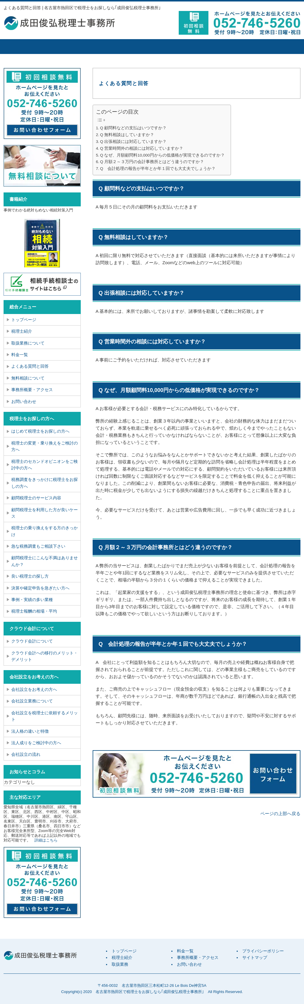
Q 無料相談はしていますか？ (127, 135)
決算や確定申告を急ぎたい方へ (40, 588)
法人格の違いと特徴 (30, 731)
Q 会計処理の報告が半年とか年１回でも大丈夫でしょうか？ (158, 168)
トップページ (26, 46)
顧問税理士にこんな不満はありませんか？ (44, 561)
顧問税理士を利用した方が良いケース (44, 513)
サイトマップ (254, 957)
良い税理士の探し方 (30, 576)
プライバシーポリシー (263, 951)
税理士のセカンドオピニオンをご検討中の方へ (44, 464)
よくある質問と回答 (30, 366)
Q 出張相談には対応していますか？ (133, 141)
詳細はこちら (46, 840)
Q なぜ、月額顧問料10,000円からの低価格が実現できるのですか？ (162, 155)
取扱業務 (124, 46)
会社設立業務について (32, 701)
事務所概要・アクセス (225, 46)
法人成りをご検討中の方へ (36, 742)
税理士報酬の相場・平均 (34, 611)
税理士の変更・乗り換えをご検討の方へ (44, 446)
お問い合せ (275, 46)
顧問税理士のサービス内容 (36, 497)
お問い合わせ (23, 401)
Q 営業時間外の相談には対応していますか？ (141, 148)
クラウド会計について (32, 641)
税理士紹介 (73, 46)
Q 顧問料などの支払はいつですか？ (133, 128)
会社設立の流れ (25, 754)
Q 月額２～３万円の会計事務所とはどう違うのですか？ (152, 162)
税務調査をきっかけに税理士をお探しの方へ (44, 482)
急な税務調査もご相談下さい (38, 546)
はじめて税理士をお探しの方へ (40, 431)
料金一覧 (174, 46)
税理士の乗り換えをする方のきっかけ (44, 531)
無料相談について (28, 378)
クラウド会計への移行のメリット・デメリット (44, 656)
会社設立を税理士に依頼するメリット (44, 716)
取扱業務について (28, 343)
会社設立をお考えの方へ (34, 689)
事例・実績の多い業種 (32, 599)
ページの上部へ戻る (280, 813)
